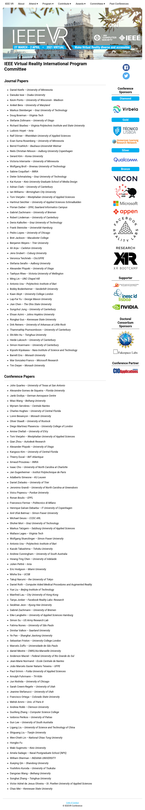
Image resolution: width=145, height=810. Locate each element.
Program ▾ (48, 3)
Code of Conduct (72, 803)
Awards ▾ (81, 3)
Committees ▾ (97, 3)
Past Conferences (119, 3)
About (21, 3)
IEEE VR (9, 3)
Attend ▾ (33, 3)
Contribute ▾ (64, 3)
